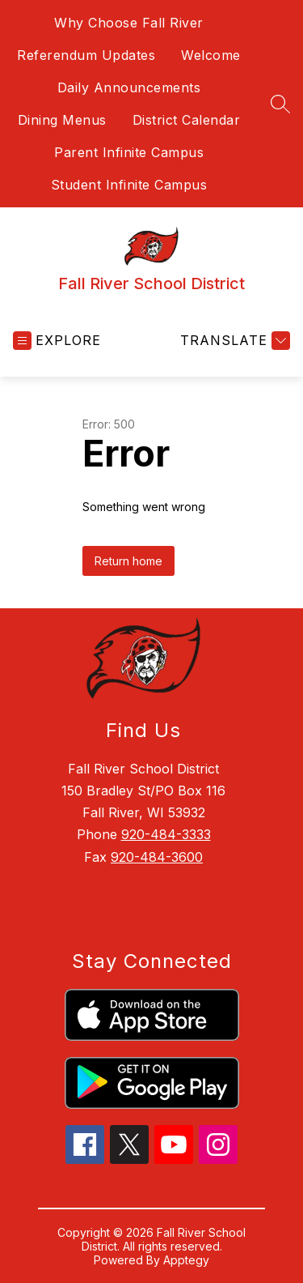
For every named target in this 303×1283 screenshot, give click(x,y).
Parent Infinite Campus (129, 152)
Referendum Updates (86, 55)
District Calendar (187, 120)
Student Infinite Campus (129, 185)
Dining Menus (62, 120)
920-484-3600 (157, 857)
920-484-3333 (166, 834)
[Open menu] (57, 340)
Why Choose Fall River (129, 23)
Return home (128, 561)
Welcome (211, 55)
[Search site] (280, 103)
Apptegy (186, 1260)
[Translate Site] (233, 340)
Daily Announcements (129, 87)
